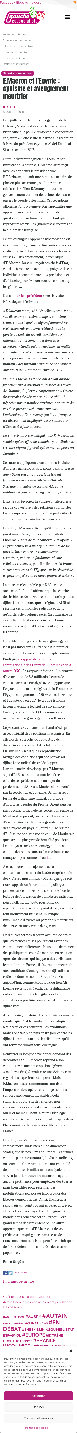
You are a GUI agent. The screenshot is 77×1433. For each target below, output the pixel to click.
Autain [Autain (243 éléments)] (57, 1315)
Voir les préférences (38, 1418)
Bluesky (22, 2)
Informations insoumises (18, 46)
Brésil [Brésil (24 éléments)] (19, 1323)
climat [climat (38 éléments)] (32, 1323)
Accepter (38, 1396)
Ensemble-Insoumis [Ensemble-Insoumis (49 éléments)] (43, 1329)
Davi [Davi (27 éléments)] (44, 1323)
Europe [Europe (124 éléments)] (35, 1334)
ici (39, 857)
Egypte (11, 107)
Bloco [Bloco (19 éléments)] (8, 1323)
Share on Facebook (5, 1273)
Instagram (37, 2)
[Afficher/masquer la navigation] (67, 17)
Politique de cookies (36, 1427)
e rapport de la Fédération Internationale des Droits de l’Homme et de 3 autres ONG (37, 665)
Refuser (38, 1407)
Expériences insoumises (17, 40)
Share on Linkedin (20, 1272)
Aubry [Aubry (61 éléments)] (34, 1316)
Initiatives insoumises (16, 52)
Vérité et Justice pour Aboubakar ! (29, 1297)
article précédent (29, 295)
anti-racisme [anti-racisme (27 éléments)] (15, 1317)
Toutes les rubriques (15, 34)
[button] (71, 1351)
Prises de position (14, 58)
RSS (74, 2)
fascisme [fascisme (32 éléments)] (25, 1341)
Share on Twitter (10, 1273)
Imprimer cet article (18, 1281)
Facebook (7, 2)
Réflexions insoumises (16, 64)
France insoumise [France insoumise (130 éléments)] (29, 1343)
